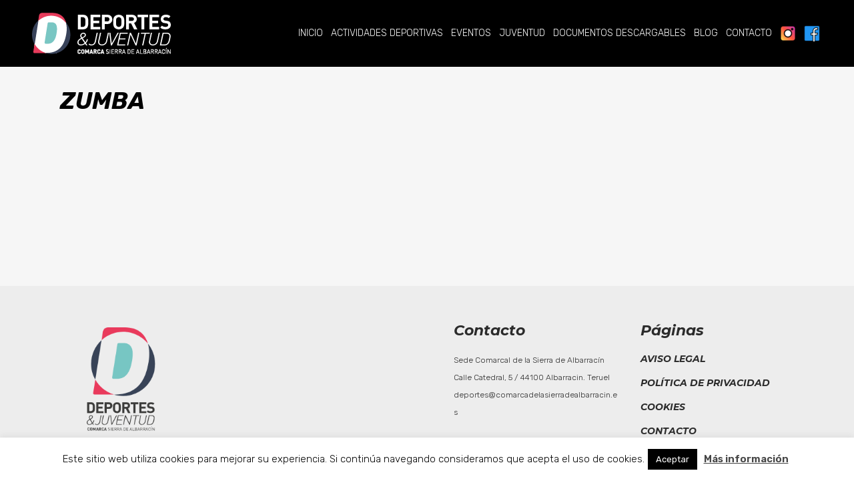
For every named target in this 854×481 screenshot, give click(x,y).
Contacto (668, 431)
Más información (746, 459)
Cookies (662, 407)
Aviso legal (672, 359)
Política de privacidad (705, 383)
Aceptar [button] (672, 459)
